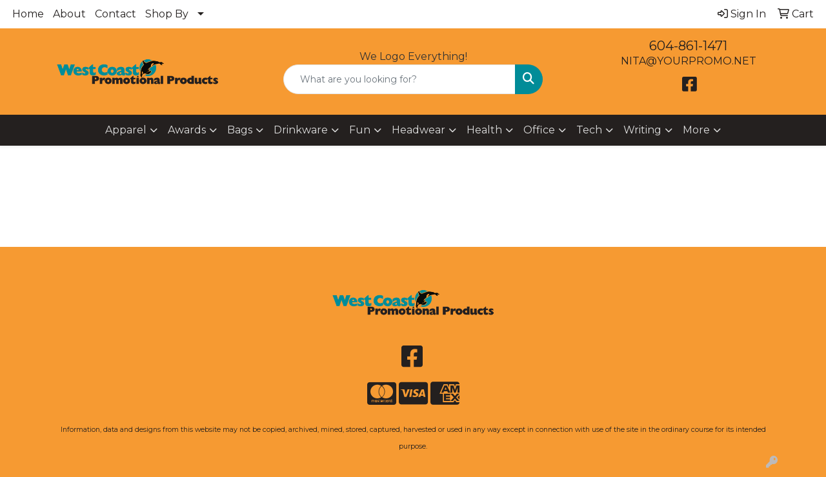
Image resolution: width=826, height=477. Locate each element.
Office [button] (539, 130)
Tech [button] (589, 130)
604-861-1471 (688, 46)
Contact (115, 14)
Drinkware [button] (301, 130)
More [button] (696, 130)
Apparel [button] (125, 130)
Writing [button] (642, 130)
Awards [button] (187, 130)
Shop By (166, 14)
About (69, 14)
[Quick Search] (399, 79)
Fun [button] (359, 130)
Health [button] (484, 130)
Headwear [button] (418, 130)
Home (28, 14)
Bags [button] (239, 130)
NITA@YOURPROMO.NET (688, 61)
